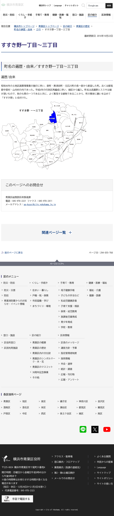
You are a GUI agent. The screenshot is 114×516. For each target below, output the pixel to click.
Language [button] (58, 6)
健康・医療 (95, 295)
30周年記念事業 (40, 372)
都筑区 (82, 407)
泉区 (43, 401)
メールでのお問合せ (64, 478)
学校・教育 (66, 327)
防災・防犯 (9, 283)
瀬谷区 (63, 407)
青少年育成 (66, 322)
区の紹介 (67, 26)
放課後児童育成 (69, 317)
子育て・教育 (67, 283)
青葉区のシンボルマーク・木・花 (43, 360)
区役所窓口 (9, 342)
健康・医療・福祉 (98, 283)
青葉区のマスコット (42, 367)
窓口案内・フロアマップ (66, 462)
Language (101, 467)
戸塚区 (6, 413)
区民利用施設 (11, 348)
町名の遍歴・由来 (23, 29)
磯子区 (63, 401)
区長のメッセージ (70, 342)
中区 (24, 413)
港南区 (6, 407)
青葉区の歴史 (83, 26)
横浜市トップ (45, 6)
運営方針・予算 (69, 348)
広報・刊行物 (68, 374)
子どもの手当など (70, 295)
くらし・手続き (40, 283)
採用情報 (65, 358)
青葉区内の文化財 (41, 353)
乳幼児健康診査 (69, 301)
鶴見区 (101, 407)
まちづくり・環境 (41, 306)
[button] (57, 232)
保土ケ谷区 (65, 413)
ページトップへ (57, 264)
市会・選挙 (66, 364)
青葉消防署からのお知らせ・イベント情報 (15, 302)
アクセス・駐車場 (63, 456)
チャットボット (72, 6)
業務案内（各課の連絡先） (68, 467)
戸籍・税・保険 (40, 295)
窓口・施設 (9, 335)
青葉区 (6, 401)
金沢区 (101, 401)
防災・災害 (9, 290)
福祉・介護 (95, 290)
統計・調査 (66, 369)
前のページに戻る (14, 252)
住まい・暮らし (40, 290)
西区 (43, 413)
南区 (100, 413)
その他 (35, 377)
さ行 (38, 29)
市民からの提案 (105, 462)
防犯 (6, 295)
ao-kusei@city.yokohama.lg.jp (40, 204)
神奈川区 (83, 401)
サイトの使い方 (105, 484)
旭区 (24, 401)
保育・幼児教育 (69, 311)
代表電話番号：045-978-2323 (19, 490)
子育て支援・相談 (70, 306)
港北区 (25, 407)
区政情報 (64, 335)
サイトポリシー (105, 478)
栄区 (43, 407)
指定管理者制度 (69, 353)
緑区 (81, 413)
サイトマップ (104, 473)
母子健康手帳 (68, 290)
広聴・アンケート (70, 379)
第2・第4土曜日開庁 (64, 473)
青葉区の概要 (39, 342)
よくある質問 (104, 456)
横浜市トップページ (24, 26)
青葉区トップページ (48, 26)
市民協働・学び (40, 301)
